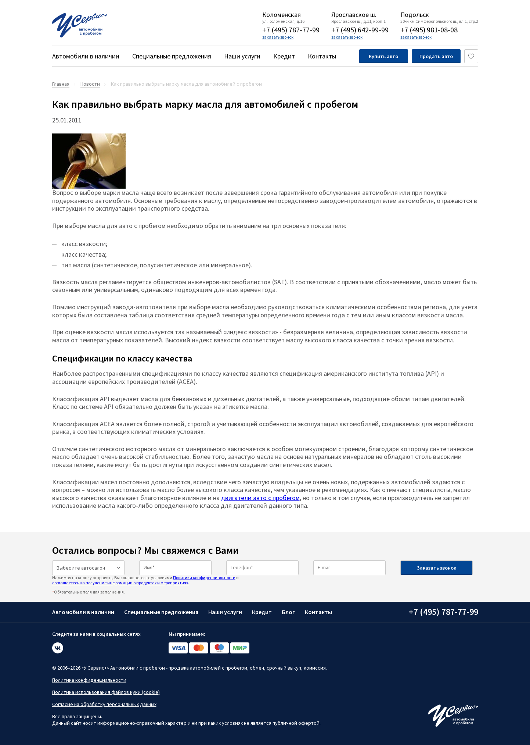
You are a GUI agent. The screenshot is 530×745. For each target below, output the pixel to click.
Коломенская (281, 14)
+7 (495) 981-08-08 (429, 29)
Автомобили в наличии (85, 56)
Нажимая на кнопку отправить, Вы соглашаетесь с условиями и (145, 580)
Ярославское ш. (353, 14)
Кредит (284, 56)
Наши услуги (242, 56)
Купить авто (383, 56)
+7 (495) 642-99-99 (360, 29)
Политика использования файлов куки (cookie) (106, 692)
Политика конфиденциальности (89, 680)
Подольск (414, 14)
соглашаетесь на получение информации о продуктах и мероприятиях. (120, 582)
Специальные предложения (171, 56)
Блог (288, 612)
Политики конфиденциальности (204, 577)
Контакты (322, 56)
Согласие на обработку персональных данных (104, 704)
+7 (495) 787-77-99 (291, 29)
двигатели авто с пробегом (260, 497)
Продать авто (436, 56)
